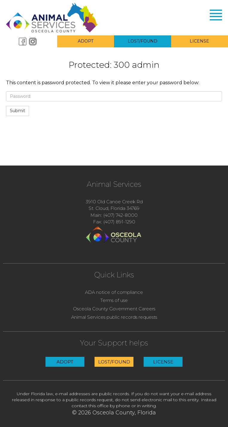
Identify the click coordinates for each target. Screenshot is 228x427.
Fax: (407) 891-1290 (114, 222)
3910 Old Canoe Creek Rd (114, 202)
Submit (17, 110)
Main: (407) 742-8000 (114, 215)
